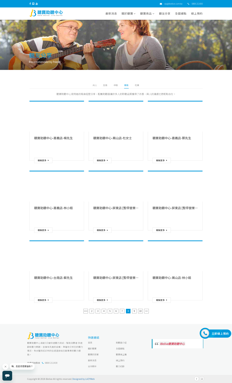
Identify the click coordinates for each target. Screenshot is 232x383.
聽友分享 (165, 14)
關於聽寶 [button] (129, 14)
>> (146, 310)
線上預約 (197, 14)
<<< (86, 310)
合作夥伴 (92, 366)
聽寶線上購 (121, 354)
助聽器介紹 (121, 343)
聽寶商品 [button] (147, 14)
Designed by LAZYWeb (83, 378)
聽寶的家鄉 (93, 354)
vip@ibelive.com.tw (173, 3)
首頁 (90, 343)
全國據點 (181, 14)
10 (140, 310)
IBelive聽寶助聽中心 (172, 344)
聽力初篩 (120, 366)
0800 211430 (197, 3)
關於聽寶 (92, 348)
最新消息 (111, 14)
